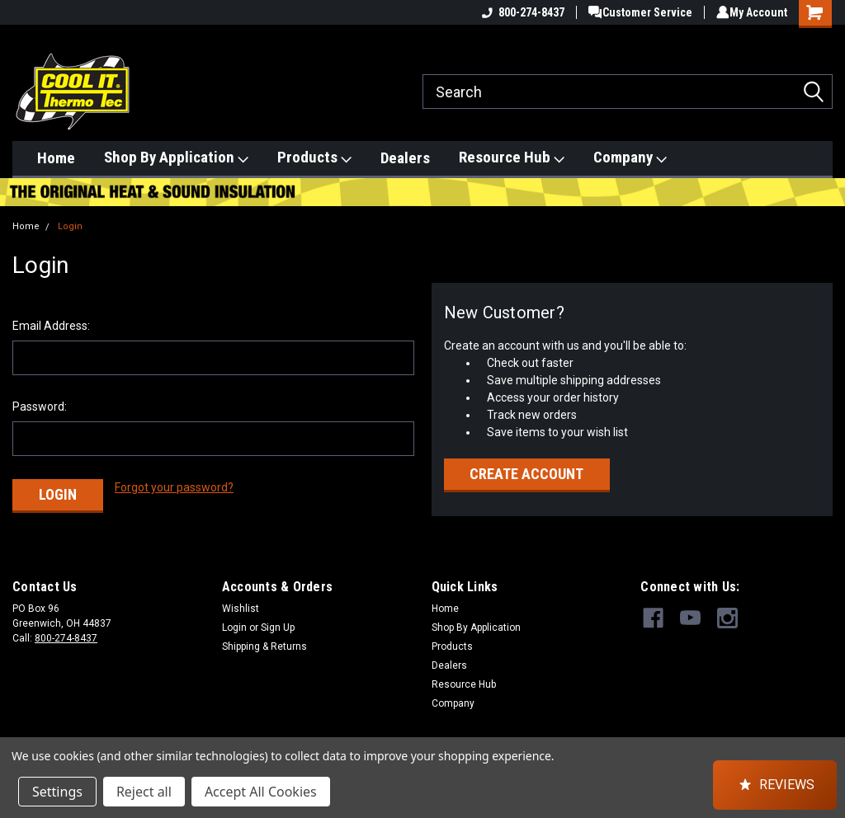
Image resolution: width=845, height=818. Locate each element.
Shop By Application (176, 157)
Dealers (405, 157)
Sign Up (278, 621)
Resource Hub (511, 157)
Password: (39, 406)
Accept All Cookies (261, 792)
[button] (775, 785)
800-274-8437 (517, 12)
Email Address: (51, 325)
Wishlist (240, 602)
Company (630, 157)
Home (56, 157)
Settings (57, 792)
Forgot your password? (174, 487)
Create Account (526, 473)
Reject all (144, 792)
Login (70, 226)
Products (314, 157)
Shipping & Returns (264, 640)
